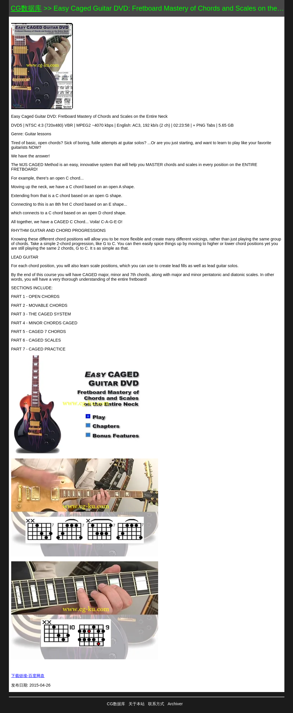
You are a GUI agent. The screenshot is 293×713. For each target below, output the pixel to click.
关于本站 (137, 704)
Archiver (175, 704)
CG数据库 (26, 8)
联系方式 (156, 704)
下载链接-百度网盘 (28, 675)
